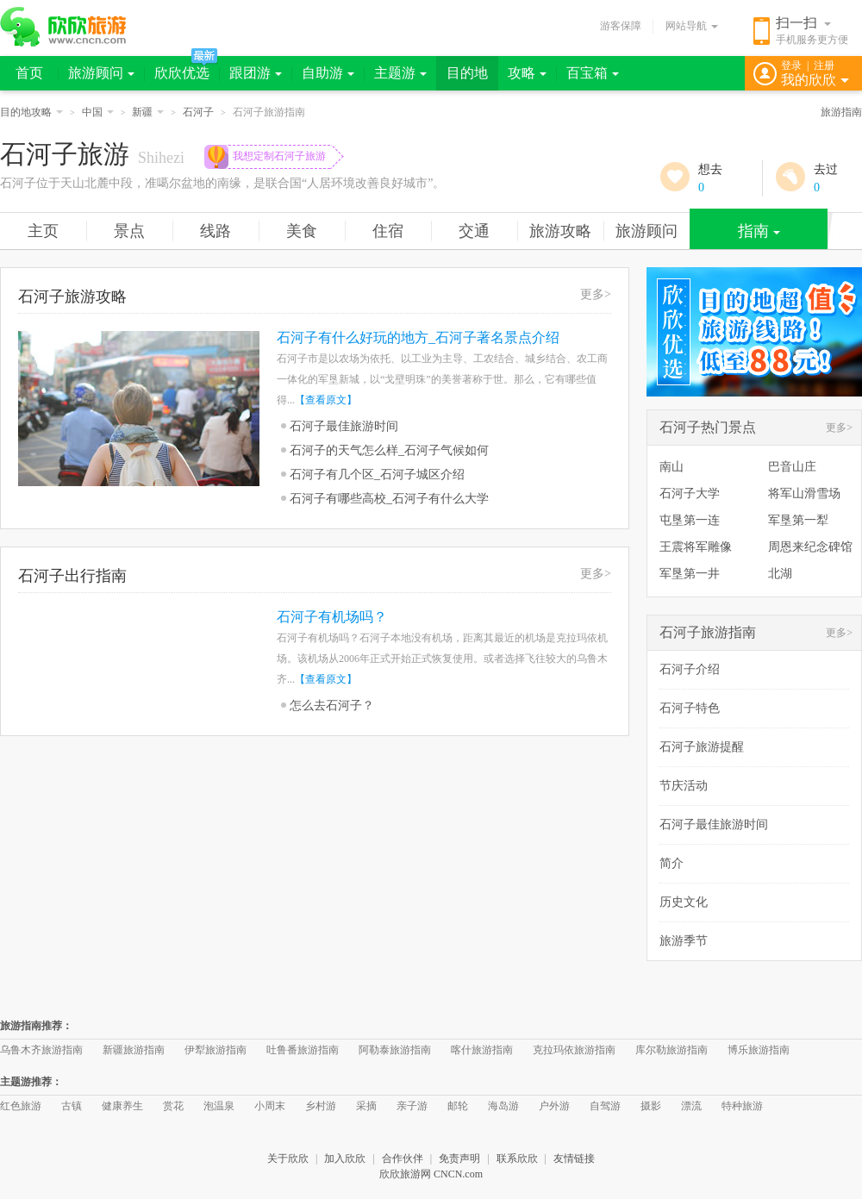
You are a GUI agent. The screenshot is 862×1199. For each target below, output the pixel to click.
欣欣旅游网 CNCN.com (431, 1174)
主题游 (400, 73)
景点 (129, 231)
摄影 (650, 1106)
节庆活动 (683, 785)
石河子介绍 (689, 669)
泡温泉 (218, 1106)
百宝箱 (592, 73)
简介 (671, 863)
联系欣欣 (517, 1158)
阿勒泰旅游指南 (395, 1050)
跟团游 (255, 73)
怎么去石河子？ (332, 705)
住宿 (387, 231)
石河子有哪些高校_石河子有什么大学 (389, 498)
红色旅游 (20, 1106)
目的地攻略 (31, 112)
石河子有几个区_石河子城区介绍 (377, 474)
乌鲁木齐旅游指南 (41, 1050)
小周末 (269, 1106)
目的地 (467, 73)
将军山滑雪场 (804, 493)
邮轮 (457, 1106)
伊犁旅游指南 (215, 1050)
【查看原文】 (326, 400)
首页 (29, 73)
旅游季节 (683, 940)
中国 (98, 112)
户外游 (554, 1106)
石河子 (198, 112)
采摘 (366, 1106)
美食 (301, 231)
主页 (43, 231)
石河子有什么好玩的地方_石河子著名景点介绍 (418, 337)
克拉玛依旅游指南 (574, 1050)
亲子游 (412, 1106)
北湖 (780, 573)
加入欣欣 (344, 1158)
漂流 (691, 1106)
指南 (759, 231)
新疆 (148, 112)
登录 (791, 65)
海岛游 (503, 1106)
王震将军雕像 (695, 546)
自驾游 (605, 1106)
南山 (671, 466)
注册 (824, 65)
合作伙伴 (402, 1158)
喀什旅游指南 (482, 1050)
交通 (474, 231)
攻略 (527, 73)
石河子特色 (689, 708)
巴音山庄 (792, 466)
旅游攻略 (560, 231)
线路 (215, 231)
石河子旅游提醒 (701, 746)
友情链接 (574, 1158)
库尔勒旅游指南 (671, 1050)
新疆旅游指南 (134, 1050)
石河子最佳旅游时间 (344, 426)
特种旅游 (742, 1106)
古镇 (71, 1106)
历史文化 (683, 902)
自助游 (328, 73)
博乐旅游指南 (759, 1050)
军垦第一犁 (798, 520)
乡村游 (320, 1106)
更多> (595, 294)
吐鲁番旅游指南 (302, 1050)
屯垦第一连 (689, 520)
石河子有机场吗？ (332, 616)
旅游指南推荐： (36, 1026)
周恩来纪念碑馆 (810, 546)
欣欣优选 (181, 73)
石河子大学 (689, 493)
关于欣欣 (288, 1158)
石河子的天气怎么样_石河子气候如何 (389, 450)
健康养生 (122, 1106)
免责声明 (459, 1158)
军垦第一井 (689, 573)
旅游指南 (841, 112)
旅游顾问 (101, 73)
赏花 (173, 1106)
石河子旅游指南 (707, 632)
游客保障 (620, 26)
